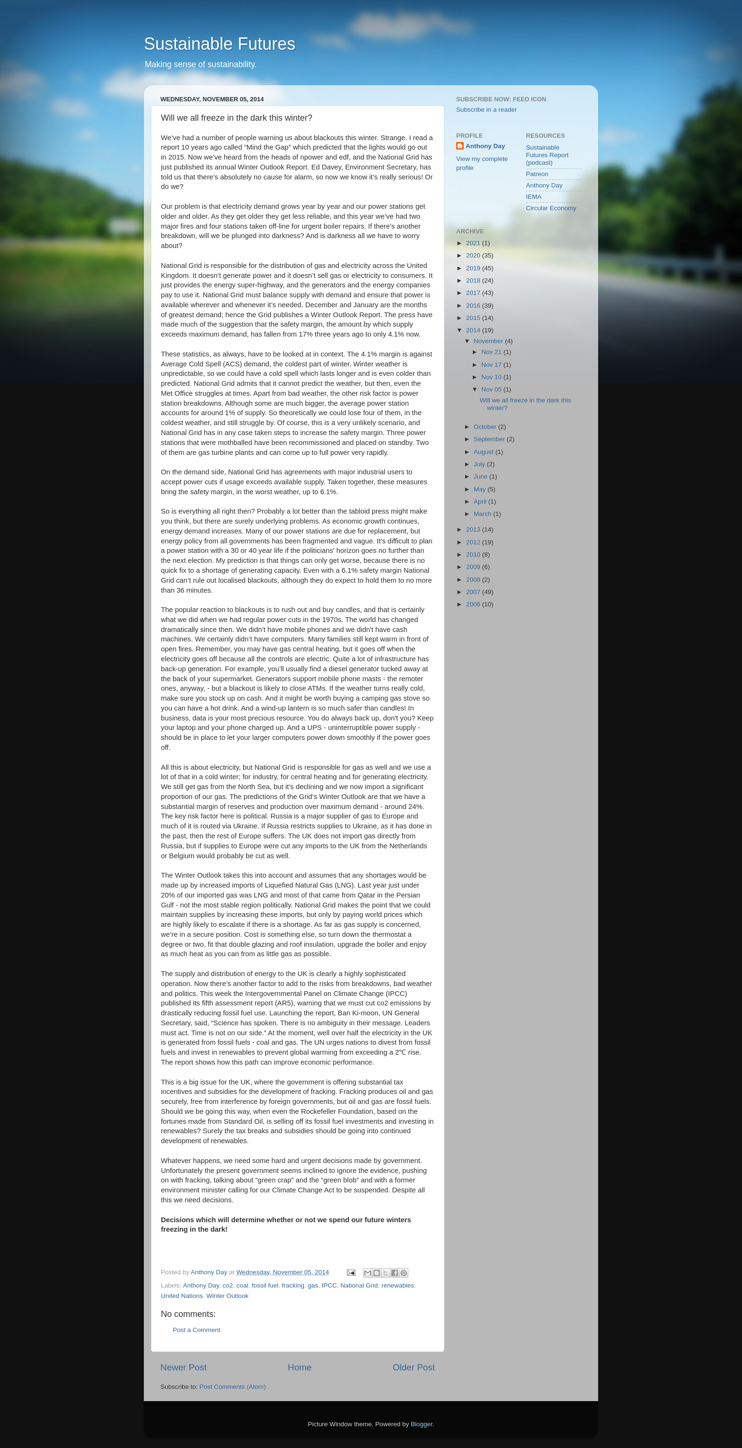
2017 (474, 292)
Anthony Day (201, 1285)
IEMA (534, 196)
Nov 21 (492, 351)
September (490, 439)
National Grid (359, 1285)
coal (242, 1285)
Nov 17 (492, 364)
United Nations (182, 1295)
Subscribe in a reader (486, 109)
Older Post (414, 1367)
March (483, 513)
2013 (474, 529)
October (486, 426)
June (481, 476)
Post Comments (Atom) (233, 1386)
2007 (474, 591)
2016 (474, 305)
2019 (474, 268)
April (481, 501)
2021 (474, 243)
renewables (397, 1285)
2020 (474, 255)
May (480, 489)
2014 (474, 330)
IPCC (329, 1285)
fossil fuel (265, 1285)
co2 (227, 1285)
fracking (293, 1285)
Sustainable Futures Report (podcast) (547, 155)
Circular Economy (551, 208)
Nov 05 (492, 389)
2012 (474, 542)
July (480, 464)
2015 (474, 317)
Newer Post (183, 1367)
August (484, 451)
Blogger (422, 1424)
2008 (474, 579)
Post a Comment (197, 1329)
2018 (474, 280)
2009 (474, 566)
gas (313, 1285)
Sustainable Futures (219, 43)
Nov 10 (492, 377)
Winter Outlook (227, 1295)
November (489, 341)
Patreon (537, 174)
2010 (474, 554)
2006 (474, 604)
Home (299, 1367)
